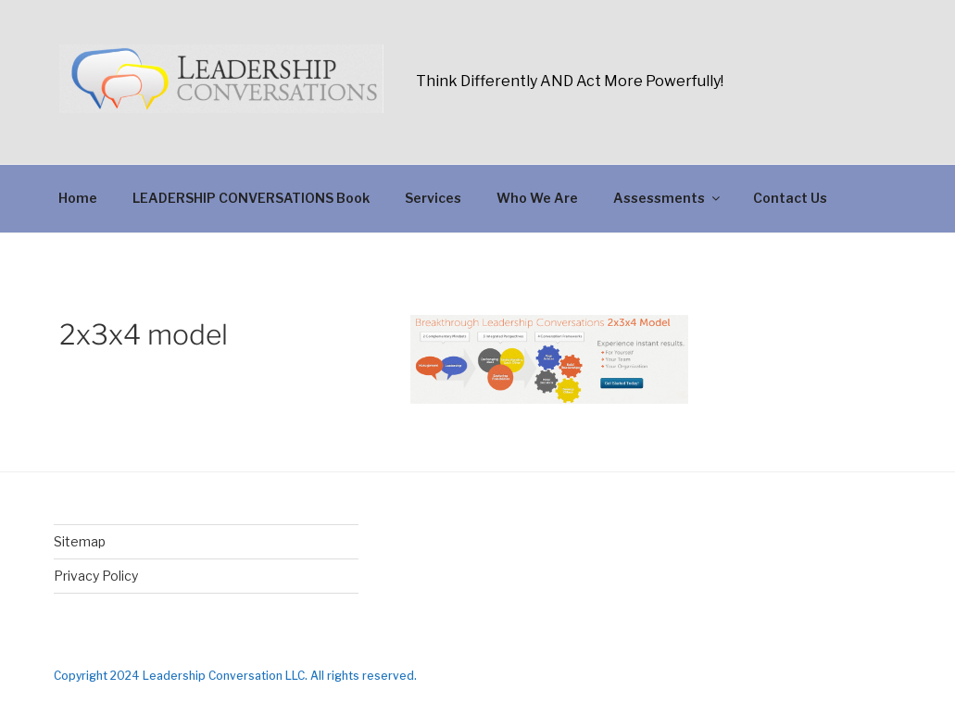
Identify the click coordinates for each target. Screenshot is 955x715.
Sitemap (80, 541)
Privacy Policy (96, 575)
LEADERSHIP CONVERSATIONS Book (251, 198)
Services (433, 198)
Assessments (668, 198)
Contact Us (790, 198)
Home (77, 198)
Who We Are (537, 198)
